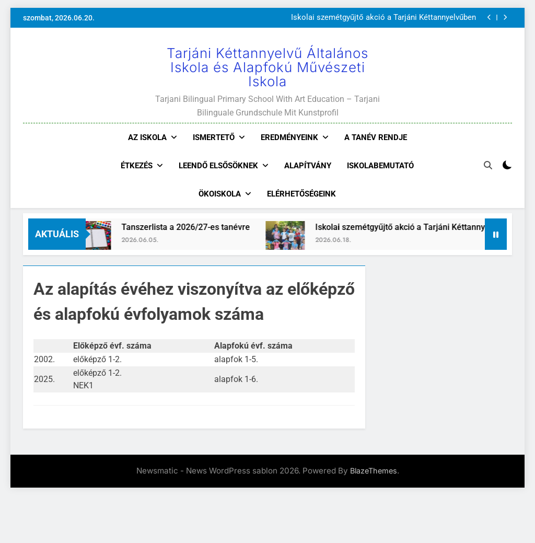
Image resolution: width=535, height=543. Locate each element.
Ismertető (214, 137)
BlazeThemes (373, 470)
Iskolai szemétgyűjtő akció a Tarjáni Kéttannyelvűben (383, 18)
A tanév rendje (375, 137)
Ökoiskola (220, 194)
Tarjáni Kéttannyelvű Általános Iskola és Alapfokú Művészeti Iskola (267, 67)
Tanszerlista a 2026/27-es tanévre (192, 227)
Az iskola (147, 137)
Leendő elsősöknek (218, 165)
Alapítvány (307, 165)
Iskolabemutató (380, 165)
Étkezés (137, 165)
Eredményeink (289, 137)
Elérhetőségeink (301, 194)
